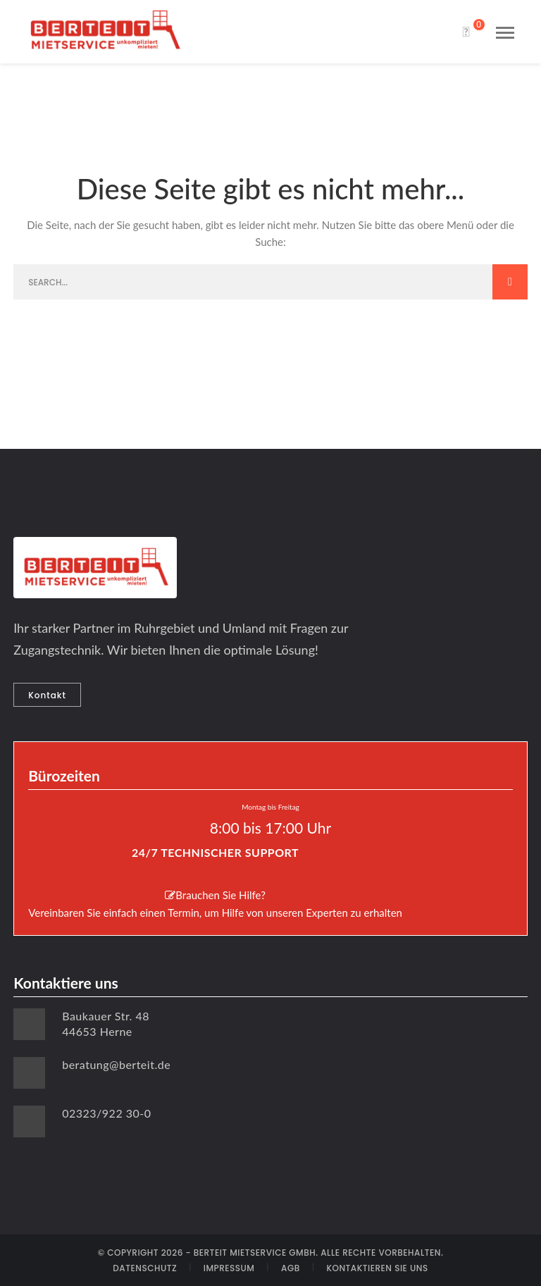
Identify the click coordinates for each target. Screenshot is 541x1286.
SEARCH (510, 281)
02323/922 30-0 (106, 1113)
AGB (290, 1268)
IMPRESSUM (229, 1268)
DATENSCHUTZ (145, 1268)
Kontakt (47, 695)
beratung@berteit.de (116, 1064)
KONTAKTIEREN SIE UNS (377, 1268)
